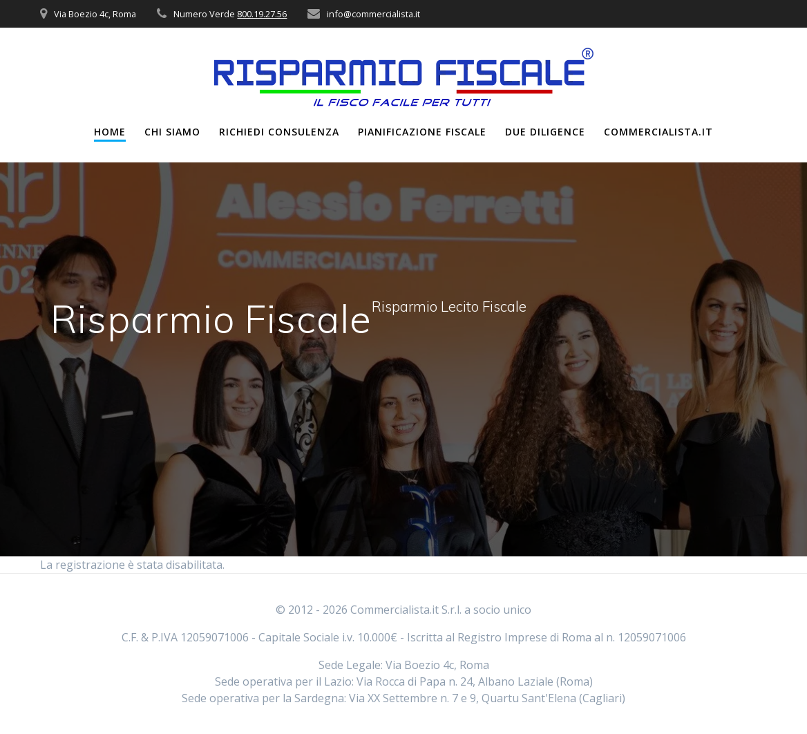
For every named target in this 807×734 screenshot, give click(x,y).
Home (110, 131)
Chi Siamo (172, 131)
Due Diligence (545, 131)
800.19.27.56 (262, 14)
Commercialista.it (658, 131)
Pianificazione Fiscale (422, 131)
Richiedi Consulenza (279, 131)
